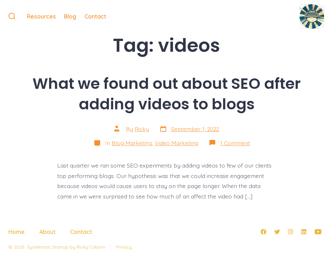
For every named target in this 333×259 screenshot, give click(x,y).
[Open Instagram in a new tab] (290, 232)
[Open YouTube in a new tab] (318, 232)
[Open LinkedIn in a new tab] (304, 232)
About (47, 231)
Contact (95, 16)
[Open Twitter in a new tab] (277, 232)
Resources (41, 16)
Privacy (124, 247)
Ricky (142, 128)
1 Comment (235, 142)
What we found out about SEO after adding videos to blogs (167, 94)
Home (16, 231)
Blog (70, 16)
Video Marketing (176, 142)
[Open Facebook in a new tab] (263, 232)
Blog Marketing (132, 142)
